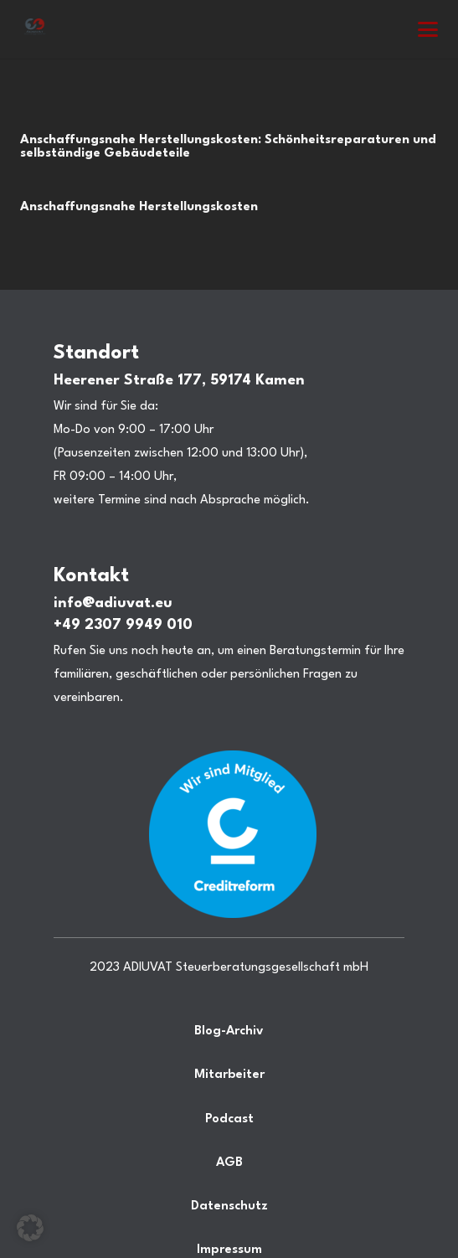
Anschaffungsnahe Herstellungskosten (139, 207)
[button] (428, 29)
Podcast (229, 1119)
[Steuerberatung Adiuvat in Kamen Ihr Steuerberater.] (34, 28)
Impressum (229, 1250)
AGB (229, 1163)
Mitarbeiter (229, 1075)
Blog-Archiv (229, 1031)
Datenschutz (229, 1206)
